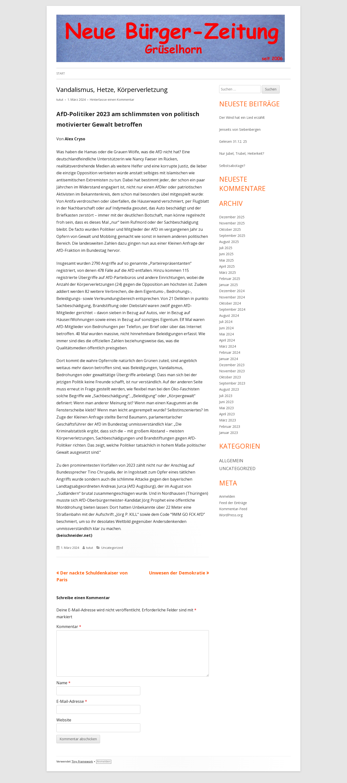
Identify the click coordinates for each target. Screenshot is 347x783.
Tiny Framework (82, 761)
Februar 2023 (229, 426)
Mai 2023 (226, 408)
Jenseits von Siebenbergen (240, 129)
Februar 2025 (229, 278)
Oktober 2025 (230, 229)
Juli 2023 (225, 395)
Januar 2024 (228, 358)
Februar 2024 (229, 352)
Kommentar (68, 626)
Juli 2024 (225, 321)
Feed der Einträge (233, 502)
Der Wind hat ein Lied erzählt (242, 117)
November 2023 (232, 371)
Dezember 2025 (232, 217)
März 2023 (227, 420)
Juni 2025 (226, 254)
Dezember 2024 (232, 290)
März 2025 (227, 272)
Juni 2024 (226, 328)
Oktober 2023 (230, 377)
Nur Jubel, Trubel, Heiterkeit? (241, 153)
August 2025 (229, 241)
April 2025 (227, 266)
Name (63, 682)
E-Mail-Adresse (71, 701)
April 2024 (227, 340)
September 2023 (232, 383)
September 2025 (232, 235)
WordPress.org (231, 515)
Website (63, 720)
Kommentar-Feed (233, 509)
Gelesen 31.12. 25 (233, 141)
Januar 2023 (228, 432)
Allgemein (231, 460)
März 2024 (227, 346)
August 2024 (229, 315)
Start (60, 73)
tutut (59, 99)
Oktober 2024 (230, 303)
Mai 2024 (226, 334)
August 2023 (229, 389)
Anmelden (227, 496)
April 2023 (227, 414)
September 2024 (232, 309)
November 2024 (232, 297)
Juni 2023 (226, 401)
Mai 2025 (226, 260)
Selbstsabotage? (232, 165)
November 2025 (232, 223)
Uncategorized (112, 547)
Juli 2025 (225, 247)
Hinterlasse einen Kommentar (112, 99)
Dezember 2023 (232, 365)
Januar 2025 (228, 284)
